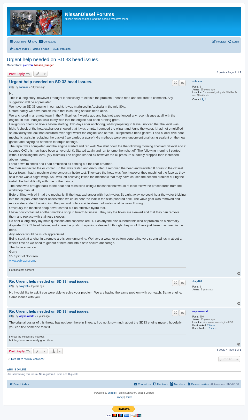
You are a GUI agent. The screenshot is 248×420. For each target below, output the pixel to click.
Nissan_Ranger (44, 65)
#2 (10, 286)
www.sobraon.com (22, 260)
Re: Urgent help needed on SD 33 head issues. (49, 281)
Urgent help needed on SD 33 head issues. (53, 59)
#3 (10, 316)
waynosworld (200, 311)
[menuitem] (32, 41)
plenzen (28, 65)
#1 (10, 87)
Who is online (16, 369)
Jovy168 (197, 281)
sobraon (197, 81)
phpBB (111, 392)
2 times (211, 325)
